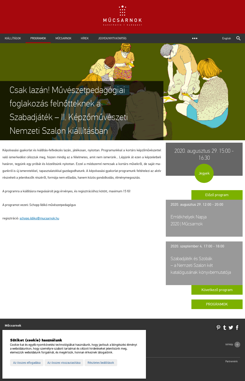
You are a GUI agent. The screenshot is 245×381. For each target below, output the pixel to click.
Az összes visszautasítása (63, 363)
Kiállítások (13, 38)
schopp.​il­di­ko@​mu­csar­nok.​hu (39, 218)
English (226, 38)
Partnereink (231, 361)
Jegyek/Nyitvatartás (112, 38)
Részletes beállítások (101, 363)
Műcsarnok (63, 38)
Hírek (85, 38)
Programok (38, 38)
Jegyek (204, 173)
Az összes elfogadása (26, 363)
